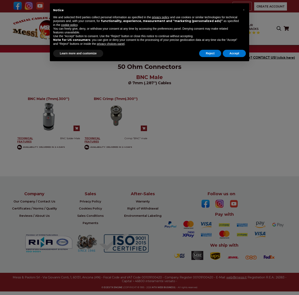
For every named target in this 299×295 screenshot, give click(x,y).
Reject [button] (210, 53)
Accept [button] (234, 53)
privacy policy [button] (160, 17)
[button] (243, 10)
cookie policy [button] (69, 25)
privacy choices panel (111, 43)
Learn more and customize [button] (78, 53)
